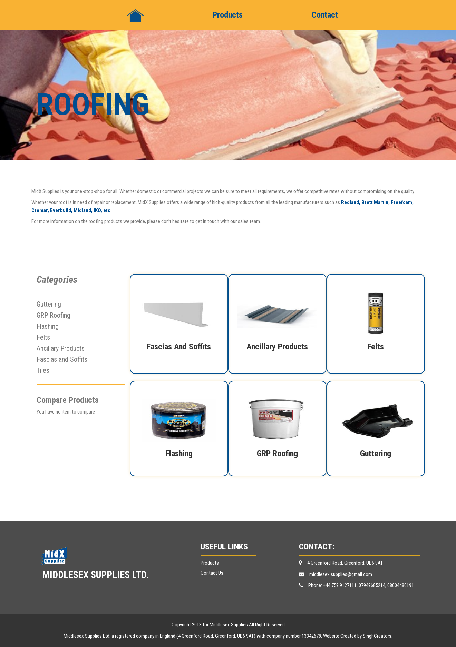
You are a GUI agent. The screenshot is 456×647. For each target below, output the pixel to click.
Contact (325, 15)
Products (228, 15)
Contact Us (212, 573)
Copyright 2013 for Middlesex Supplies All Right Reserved (228, 624)
